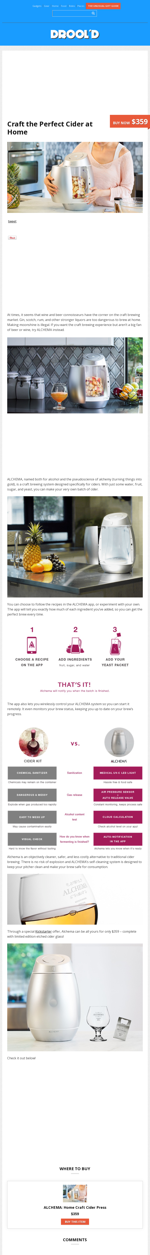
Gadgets (36, 5)
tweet (12, 221)
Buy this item (75, 1222)
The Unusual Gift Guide (103, 5)
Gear (46, 5)
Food (63, 5)
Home (55, 5)
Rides (72, 5)
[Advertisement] (78, 85)
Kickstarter (43, 931)
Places (80, 5)
